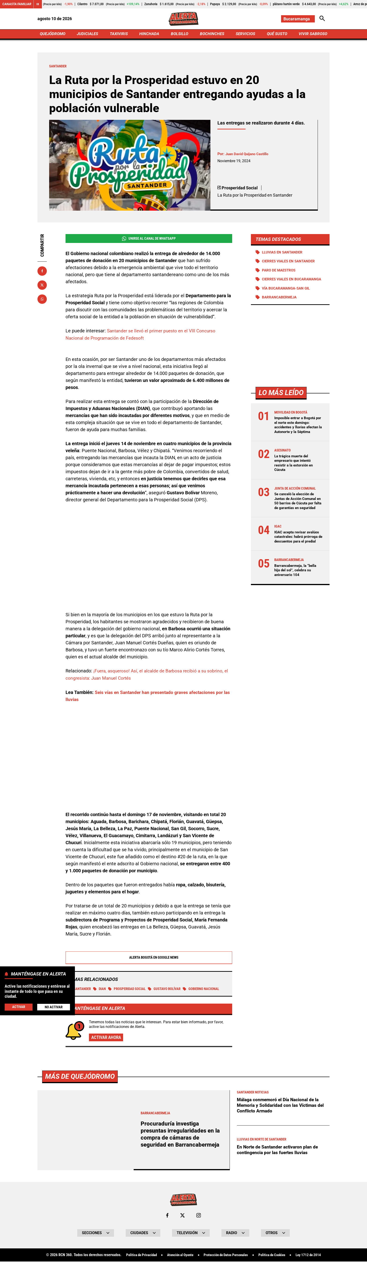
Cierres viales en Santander (290, 262)
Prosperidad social (131, 989)
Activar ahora (107, 1045)
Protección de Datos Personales (226, 1263)
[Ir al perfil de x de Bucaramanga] (182, 1223)
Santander (80, 989)
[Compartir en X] (42, 285)
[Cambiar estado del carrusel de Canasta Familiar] (38, 4)
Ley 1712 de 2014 (314, 1263)
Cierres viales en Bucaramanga (279, 283)
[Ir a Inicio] (183, 19)
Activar (18, 1007)
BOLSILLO (179, 34)
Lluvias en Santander (283, 253)
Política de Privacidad (135, 1263)
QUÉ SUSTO (276, 34)
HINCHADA (150, 34)
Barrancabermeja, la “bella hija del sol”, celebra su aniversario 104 (296, 584)
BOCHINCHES (211, 34)
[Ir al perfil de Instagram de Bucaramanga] (198, 1223)
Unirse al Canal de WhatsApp (148, 239)
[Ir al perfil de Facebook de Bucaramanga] (167, 1223)
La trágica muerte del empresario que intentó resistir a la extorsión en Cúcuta (294, 469)
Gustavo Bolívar (172, 989)
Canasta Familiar (16, 4)
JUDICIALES (88, 34)
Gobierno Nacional (87, 996)
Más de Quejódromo (81, 1084)
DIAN (102, 989)
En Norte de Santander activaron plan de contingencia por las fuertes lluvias (279, 1157)
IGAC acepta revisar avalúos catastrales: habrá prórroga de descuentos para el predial (298, 549)
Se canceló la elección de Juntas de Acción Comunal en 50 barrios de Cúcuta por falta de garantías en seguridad (297, 509)
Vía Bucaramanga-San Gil (287, 294)
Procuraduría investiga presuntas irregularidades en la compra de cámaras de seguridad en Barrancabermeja (182, 1142)
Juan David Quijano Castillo (248, 155)
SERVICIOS (244, 34)
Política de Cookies (275, 1263)
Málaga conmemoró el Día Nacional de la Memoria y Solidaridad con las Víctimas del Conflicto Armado (282, 1113)
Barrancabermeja (280, 303)
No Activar (53, 1007)
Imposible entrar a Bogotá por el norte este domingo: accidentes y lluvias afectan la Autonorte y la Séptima (297, 431)
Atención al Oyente (177, 1263)
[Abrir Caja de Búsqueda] (322, 18)
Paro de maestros (280, 271)
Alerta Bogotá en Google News (149, 957)
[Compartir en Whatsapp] (42, 299)
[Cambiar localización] (298, 18)
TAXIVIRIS (119, 34)
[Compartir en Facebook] (42, 271)
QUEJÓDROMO (53, 34)
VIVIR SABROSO (312, 34)
